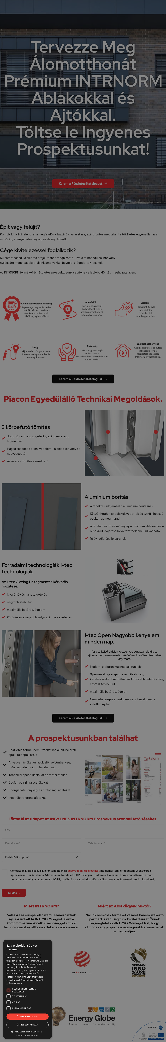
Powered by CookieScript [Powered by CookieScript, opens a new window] (28, 1035)
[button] (27, 1031)
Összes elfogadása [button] (27, 1016)
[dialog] (83, 521)
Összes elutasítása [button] (27, 1024)
